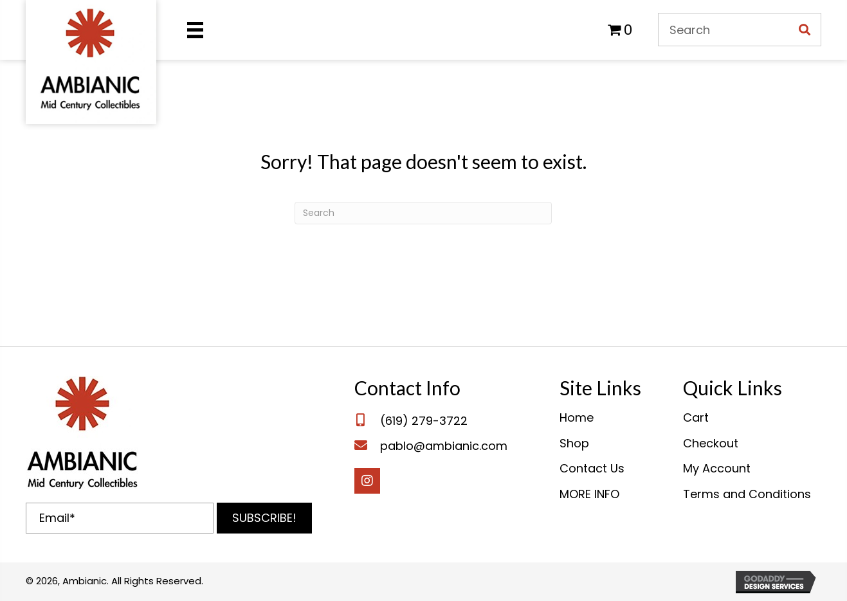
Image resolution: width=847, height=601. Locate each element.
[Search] (423, 213)
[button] (264, 518)
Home (577, 417)
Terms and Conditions (747, 494)
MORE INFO (589, 494)
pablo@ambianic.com (443, 446)
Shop (574, 443)
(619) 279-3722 (424, 421)
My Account (717, 468)
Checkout (710, 443)
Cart (696, 417)
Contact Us (592, 468)
